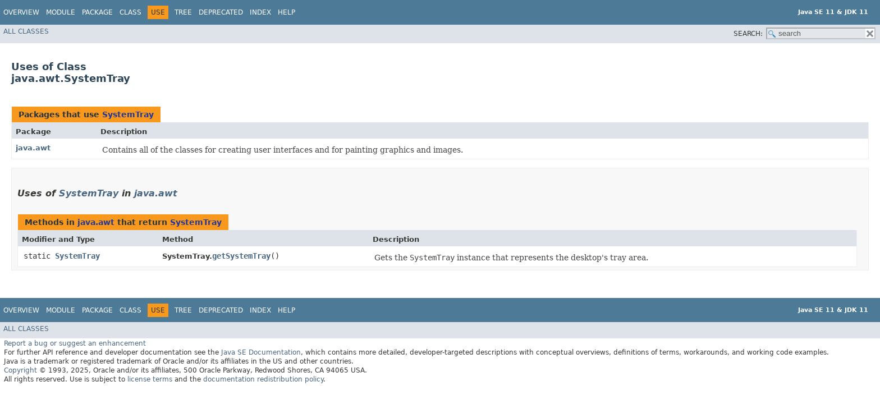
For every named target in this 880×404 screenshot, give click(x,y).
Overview (21, 12)
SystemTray (128, 114)
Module (60, 12)
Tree (183, 12)
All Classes (26, 31)
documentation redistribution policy (263, 379)
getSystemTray (241, 255)
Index (260, 12)
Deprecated (221, 12)
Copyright (20, 370)
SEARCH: (748, 34)
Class (130, 12)
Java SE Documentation (261, 352)
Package (97, 12)
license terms (149, 379)
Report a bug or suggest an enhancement (75, 343)
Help (286, 12)
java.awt (33, 148)
